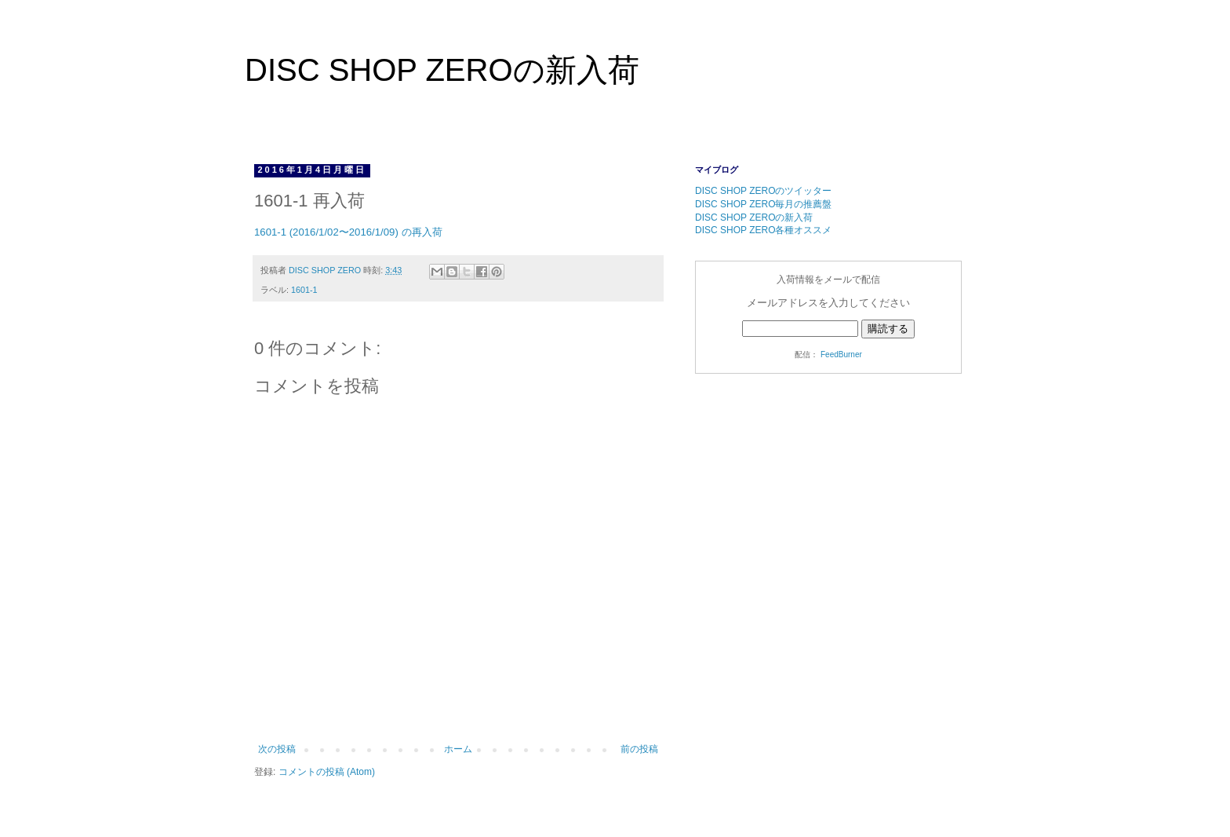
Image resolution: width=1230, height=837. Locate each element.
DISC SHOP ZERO (326, 270)
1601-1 (304, 289)
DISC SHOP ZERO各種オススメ (763, 230)
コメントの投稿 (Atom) (326, 771)
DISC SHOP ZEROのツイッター (763, 190)
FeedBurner (841, 354)
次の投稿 (277, 749)
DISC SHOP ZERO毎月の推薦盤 (763, 204)
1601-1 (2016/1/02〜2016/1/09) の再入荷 (348, 232)
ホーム (458, 749)
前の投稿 (639, 749)
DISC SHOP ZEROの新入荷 (442, 70)
